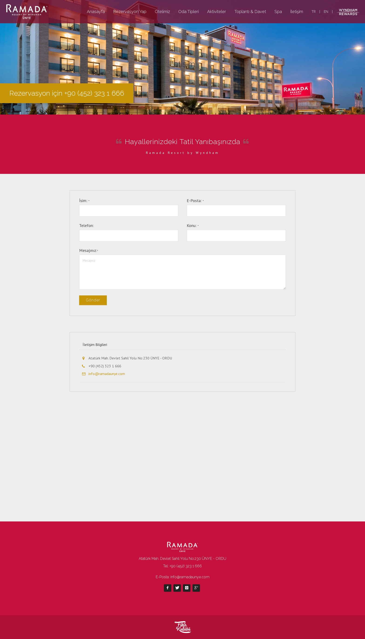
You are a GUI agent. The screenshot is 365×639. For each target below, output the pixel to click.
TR (313, 12)
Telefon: (86, 225)
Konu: (193, 225)
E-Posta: (195, 200)
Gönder (93, 300)
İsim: (84, 200)
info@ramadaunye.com (106, 373)
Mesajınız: (88, 250)
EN (326, 12)
